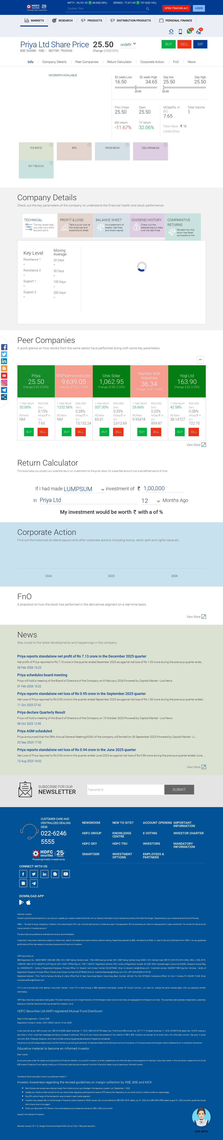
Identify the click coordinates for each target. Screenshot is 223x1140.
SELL (43, 431)
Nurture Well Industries (149, 375)
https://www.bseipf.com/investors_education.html (37, 1069)
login (199, 8)
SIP (200, 44)
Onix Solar (111, 376)
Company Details (54, 62)
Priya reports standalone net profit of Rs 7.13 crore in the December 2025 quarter (81, 656)
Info (31, 62)
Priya (36, 376)
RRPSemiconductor (74, 376)
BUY (29, 431)
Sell (184, 44)
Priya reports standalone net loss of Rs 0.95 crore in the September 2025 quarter (81, 694)
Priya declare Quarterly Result (41, 712)
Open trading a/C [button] (176, 8)
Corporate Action (152, 62)
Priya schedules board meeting (42, 675)
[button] (128, 44)
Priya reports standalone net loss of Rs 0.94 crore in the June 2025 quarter (76, 750)
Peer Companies (86, 62)
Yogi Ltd (187, 376)
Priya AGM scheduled (34, 731)
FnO (176, 62)
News (192, 62)
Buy (168, 44)
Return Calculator (119, 62)
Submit (179, 789)
